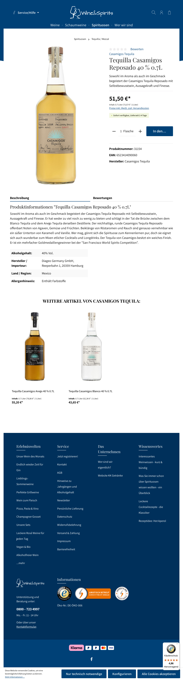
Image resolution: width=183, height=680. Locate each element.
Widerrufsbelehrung (69, 525)
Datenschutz (64, 516)
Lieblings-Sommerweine (25, 481)
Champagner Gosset (28, 516)
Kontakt (62, 464)
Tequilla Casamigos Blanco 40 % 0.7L (90, 391)
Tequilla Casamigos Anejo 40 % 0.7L (33, 391)
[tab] (50, 198)
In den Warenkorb (163, 131)
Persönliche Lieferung (70, 508)
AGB (59, 473)
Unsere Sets (23, 525)
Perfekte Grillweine (27, 492)
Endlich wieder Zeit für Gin (29, 467)
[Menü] (177, 644)
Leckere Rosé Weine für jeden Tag (30, 536)
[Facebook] (91, 660)
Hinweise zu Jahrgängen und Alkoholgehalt (67, 486)
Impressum (64, 541)
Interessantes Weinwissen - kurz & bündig (150, 462)
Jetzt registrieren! (67, 456)
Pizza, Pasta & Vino (27, 508)
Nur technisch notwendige (84, 674)
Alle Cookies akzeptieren (159, 674)
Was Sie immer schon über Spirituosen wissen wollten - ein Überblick (151, 484)
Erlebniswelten (28, 446)
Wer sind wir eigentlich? (105, 464)
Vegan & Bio (23, 547)
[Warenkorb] (169, 12)
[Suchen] (153, 12)
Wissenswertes (150, 446)
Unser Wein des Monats (30, 456)
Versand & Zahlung (68, 533)
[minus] (114, 131)
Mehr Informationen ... (15, 677)
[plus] (140, 131)
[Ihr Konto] (161, 12)
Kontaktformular (26, 627)
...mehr (20, 563)
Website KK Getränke (110, 475)
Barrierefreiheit (66, 549)
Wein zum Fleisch (26, 500)
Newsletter (63, 500)
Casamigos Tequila (121, 54)
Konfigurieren (122, 674)
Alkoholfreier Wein (27, 555)
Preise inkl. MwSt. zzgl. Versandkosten (129, 108)
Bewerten (137, 49)
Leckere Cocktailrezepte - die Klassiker (151, 507)
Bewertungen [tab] (102, 198)
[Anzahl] (120, 131)
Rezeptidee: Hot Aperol (152, 521)
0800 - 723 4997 (27, 609)
